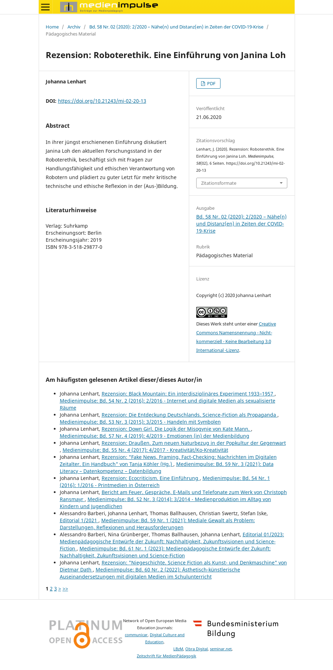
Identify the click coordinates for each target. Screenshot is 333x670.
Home (52, 27)
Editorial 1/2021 (79, 520)
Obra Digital (196, 648)
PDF (211, 83)
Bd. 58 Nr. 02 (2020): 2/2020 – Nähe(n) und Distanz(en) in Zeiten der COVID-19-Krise (176, 27)
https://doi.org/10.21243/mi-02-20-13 (102, 100)
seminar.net (221, 648)
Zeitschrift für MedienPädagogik (166, 655)
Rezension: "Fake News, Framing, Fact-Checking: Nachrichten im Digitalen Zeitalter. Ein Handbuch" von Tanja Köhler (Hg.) (168, 460)
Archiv (74, 27)
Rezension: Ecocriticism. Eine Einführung (151, 478)
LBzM (178, 648)
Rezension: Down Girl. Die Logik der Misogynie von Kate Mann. (176, 428)
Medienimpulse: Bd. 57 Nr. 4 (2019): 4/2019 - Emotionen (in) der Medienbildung (154, 435)
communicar (136, 634)
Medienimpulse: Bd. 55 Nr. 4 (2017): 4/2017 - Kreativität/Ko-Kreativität (145, 450)
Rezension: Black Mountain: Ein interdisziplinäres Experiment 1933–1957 (188, 393)
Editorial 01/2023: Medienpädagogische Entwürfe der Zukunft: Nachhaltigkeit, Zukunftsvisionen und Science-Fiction (172, 541)
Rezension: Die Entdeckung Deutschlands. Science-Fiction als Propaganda (189, 414)
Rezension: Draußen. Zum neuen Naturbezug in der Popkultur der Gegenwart (194, 443)
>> (65, 588)
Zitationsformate (218, 183)
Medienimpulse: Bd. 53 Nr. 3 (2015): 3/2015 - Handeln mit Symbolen (140, 421)
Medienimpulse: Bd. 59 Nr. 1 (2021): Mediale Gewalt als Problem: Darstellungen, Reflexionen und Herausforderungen (157, 524)
